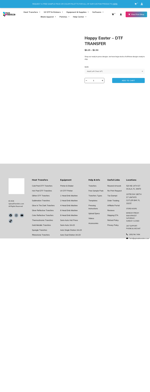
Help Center (80, 16)
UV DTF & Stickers (53, 12)
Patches (65, 16)
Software (98, 12)
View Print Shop (136, 14)
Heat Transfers (32, 12)
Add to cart (129, 81)
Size (87, 67)
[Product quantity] (96, 80)
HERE (115, 4)
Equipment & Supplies (78, 12)
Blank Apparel (48, 16)
